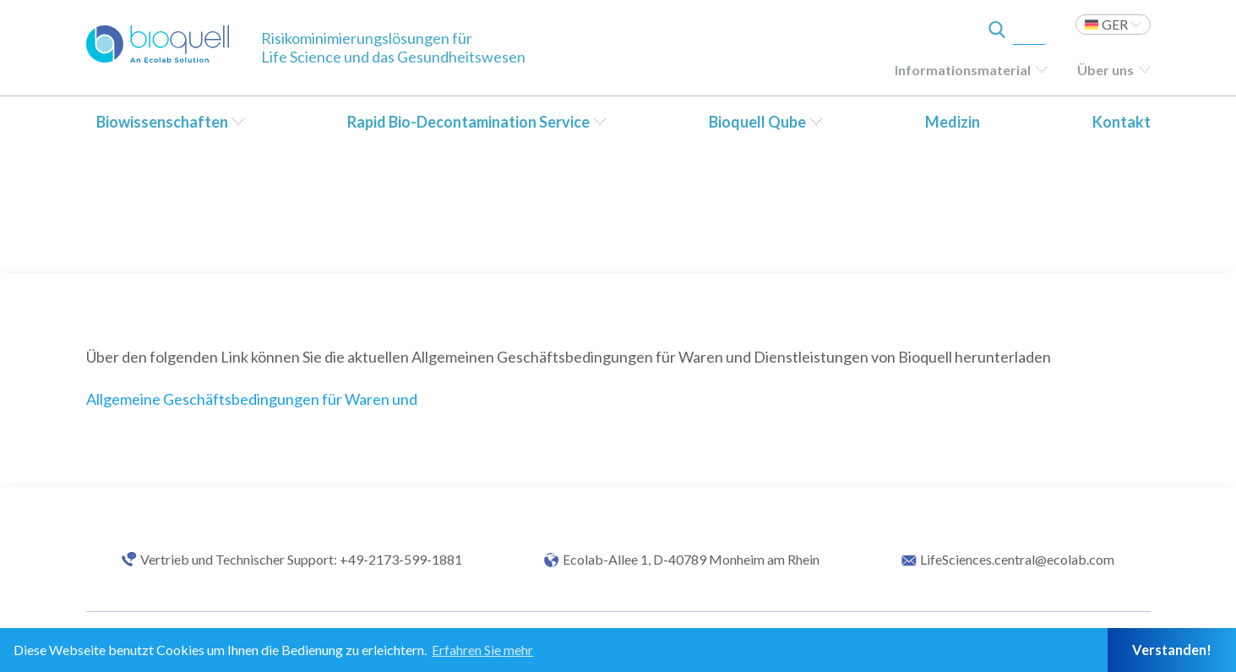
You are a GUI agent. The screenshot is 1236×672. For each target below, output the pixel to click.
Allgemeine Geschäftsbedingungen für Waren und (251, 399)
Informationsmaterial (963, 70)
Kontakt (1121, 121)
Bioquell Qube (757, 121)
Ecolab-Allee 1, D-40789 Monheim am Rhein (691, 559)
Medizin (952, 121)
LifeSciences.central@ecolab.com (1017, 559)
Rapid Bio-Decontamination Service (468, 121)
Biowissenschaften (162, 121)
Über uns (1105, 70)
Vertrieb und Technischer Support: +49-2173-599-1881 (301, 559)
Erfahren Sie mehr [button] (482, 650)
